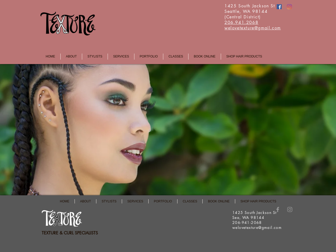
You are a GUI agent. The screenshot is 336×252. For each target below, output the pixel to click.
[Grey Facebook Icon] (277, 209)
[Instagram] (289, 6)
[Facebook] (279, 6)
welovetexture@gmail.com (257, 227)
